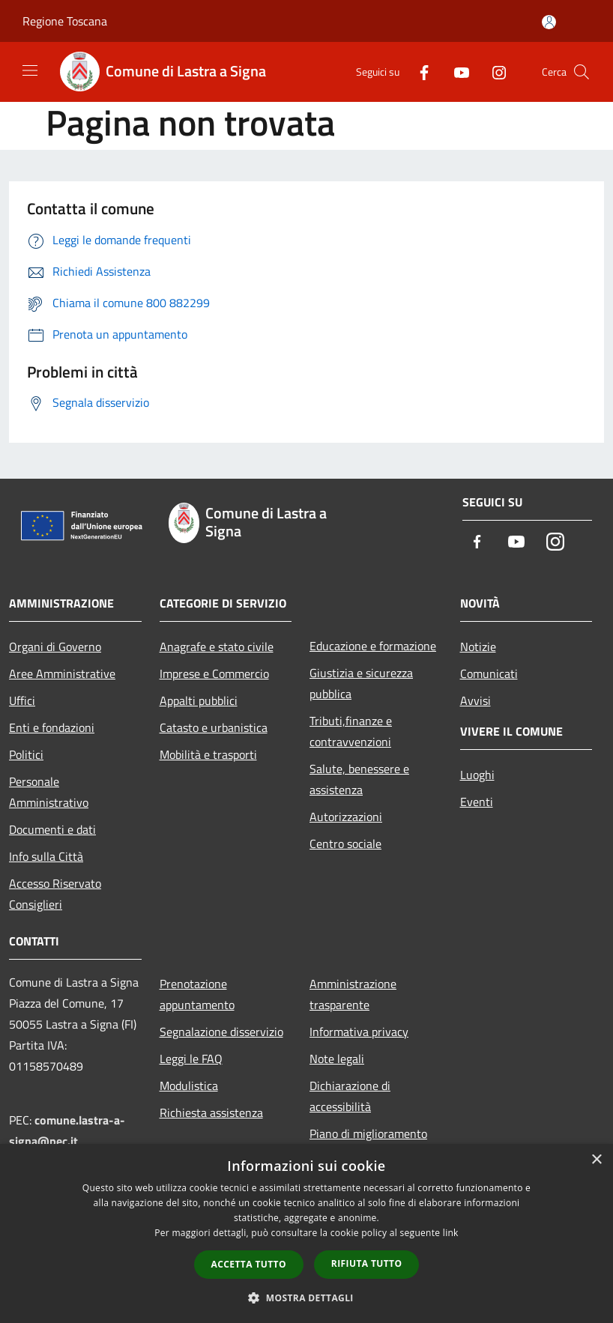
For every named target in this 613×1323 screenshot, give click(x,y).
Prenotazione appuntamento (197, 994)
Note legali (336, 1059)
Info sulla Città (46, 856)
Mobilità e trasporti (208, 754)
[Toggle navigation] (30, 70)
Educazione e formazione (372, 646)
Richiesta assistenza (211, 1112)
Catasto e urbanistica (214, 727)
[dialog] (306, 1233)
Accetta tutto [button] (248, 1264)
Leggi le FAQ (191, 1059)
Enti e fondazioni (51, 727)
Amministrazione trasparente (352, 994)
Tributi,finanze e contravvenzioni (350, 731)
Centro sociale (345, 844)
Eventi (476, 802)
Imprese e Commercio (214, 673)
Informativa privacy (358, 1032)
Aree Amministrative (62, 673)
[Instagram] (493, 71)
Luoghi (477, 775)
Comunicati (489, 673)
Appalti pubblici (199, 700)
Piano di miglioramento (368, 1133)
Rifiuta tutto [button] (366, 1263)
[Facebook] (418, 71)
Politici (26, 754)
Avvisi (475, 700)
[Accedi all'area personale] (549, 22)
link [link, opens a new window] (451, 1232)
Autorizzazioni (345, 817)
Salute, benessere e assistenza (359, 779)
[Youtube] (456, 71)
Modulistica (189, 1086)
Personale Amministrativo (48, 791)
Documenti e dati (52, 829)
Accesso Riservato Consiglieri (55, 893)
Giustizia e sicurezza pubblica (361, 683)
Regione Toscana (64, 21)
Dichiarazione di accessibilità (349, 1096)
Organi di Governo (55, 647)
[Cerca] (582, 72)
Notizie (478, 647)
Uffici (22, 700)
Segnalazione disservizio (221, 1032)
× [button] (596, 1160)
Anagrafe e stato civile (217, 647)
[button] (306, 1297)
